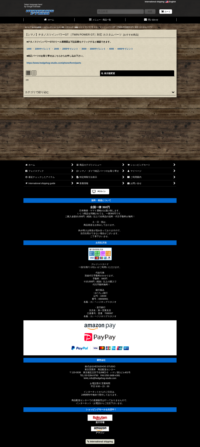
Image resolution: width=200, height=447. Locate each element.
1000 (29, 49)
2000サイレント (70, 49)
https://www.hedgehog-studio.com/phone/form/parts (54, 63)
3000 (84, 49)
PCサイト (102, 191)
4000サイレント (125, 49)
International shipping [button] (100, 441)
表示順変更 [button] (108, 73)
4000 (111, 49)
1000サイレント (43, 49)
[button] (100, 92)
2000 (56, 49)
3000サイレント (98, 49)
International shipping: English (160, 2)
